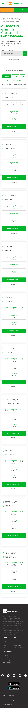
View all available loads (14, 59)
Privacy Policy (16, 697)
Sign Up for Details (14, 126)
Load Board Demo (7, 662)
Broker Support (17, 645)
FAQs (15, 641)
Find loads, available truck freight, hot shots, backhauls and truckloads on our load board (11, 19)
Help (13, 700)
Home (2, 17)
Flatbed (15, 76)
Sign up (4, 84)
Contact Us (5, 702)
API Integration (6, 700)
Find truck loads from (7, 50)
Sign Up (7, 9)
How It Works (6, 658)
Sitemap (12, 702)
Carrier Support (17, 643)
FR (16, 702)
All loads (6, 76)
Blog (4, 647)
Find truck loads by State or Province (10, 21)
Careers (17, 700)
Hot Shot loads (17, 80)
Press (4, 645)
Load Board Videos (18, 647)
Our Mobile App (7, 660)
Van (23, 76)
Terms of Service (7, 697)
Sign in (21, 9)
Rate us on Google (7, 704)
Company (5, 641)
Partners (5, 643)
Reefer (7, 80)
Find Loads (5, 655)
